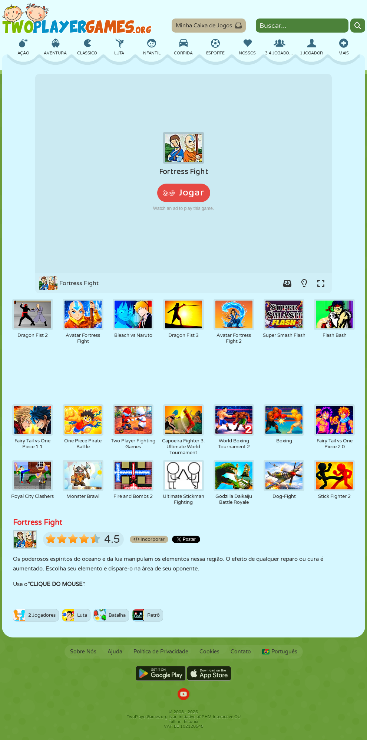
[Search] (357, 26)
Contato (241, 652)
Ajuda (115, 652)
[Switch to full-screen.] (320, 283)
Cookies (209, 652)
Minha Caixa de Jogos (209, 25)
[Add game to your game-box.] (287, 283)
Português (279, 652)
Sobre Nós (83, 652)
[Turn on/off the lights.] (304, 283)
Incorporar (149, 539)
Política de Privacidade (160, 652)
